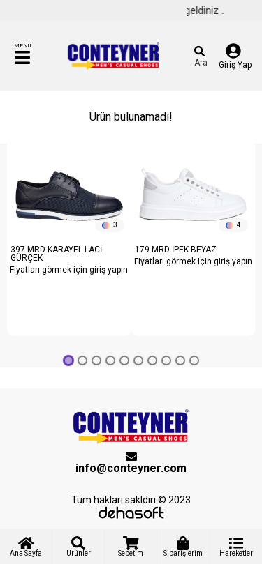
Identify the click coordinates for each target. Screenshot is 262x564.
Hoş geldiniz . (200, 10)
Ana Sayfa (26, 546)
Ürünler (78, 546)
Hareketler (236, 546)
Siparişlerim (183, 546)
